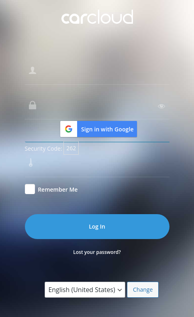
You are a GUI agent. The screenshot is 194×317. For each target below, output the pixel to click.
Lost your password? (97, 252)
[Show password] (161, 106)
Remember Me (58, 189)
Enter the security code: (56, 146)
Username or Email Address (61, 54)
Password (37, 89)
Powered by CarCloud (97, 26)
